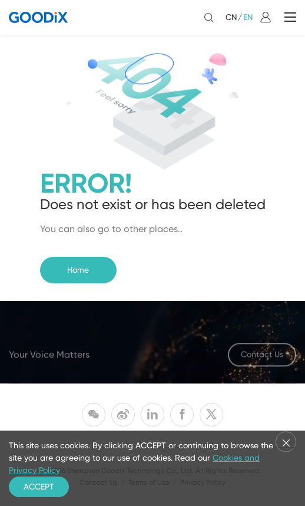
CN (231, 17)
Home (78, 270)
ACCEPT (39, 486)
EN (248, 17)
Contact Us (262, 356)
